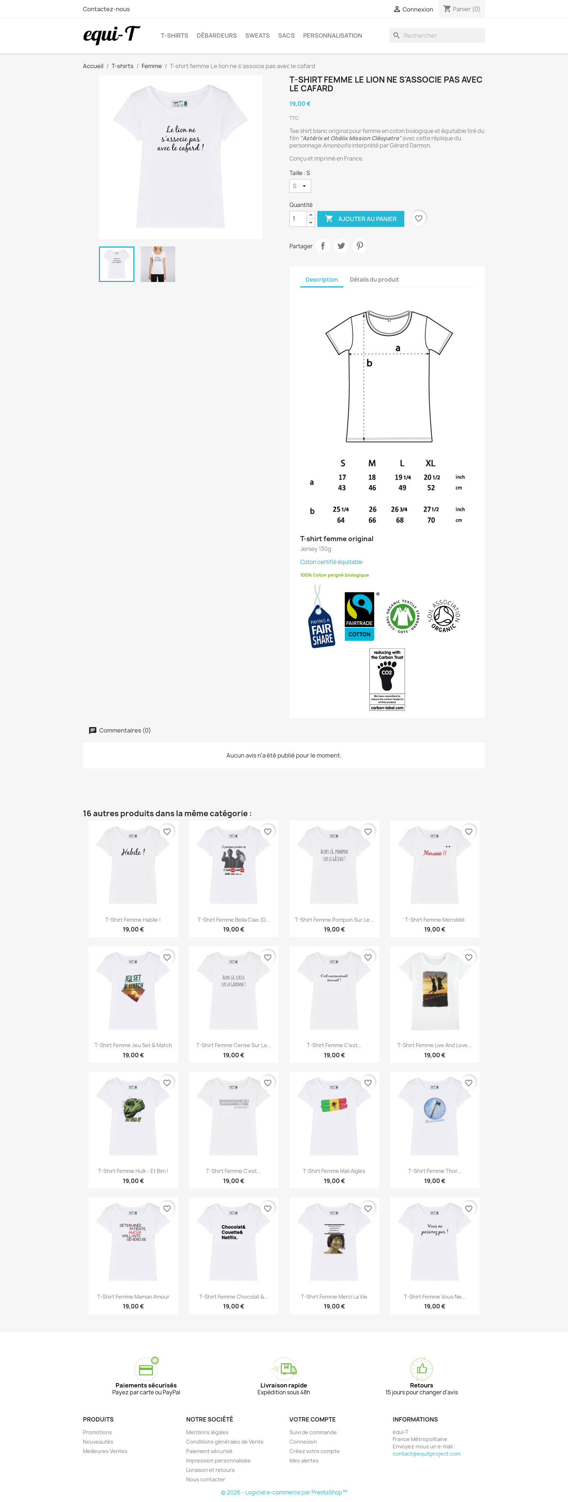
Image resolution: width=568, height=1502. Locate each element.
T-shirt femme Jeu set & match (133, 1045)
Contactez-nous (106, 9)
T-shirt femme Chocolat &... (233, 1296)
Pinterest (359, 245)
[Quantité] (298, 219)
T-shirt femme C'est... (334, 1045)
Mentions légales (207, 1432)
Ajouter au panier (361, 219)
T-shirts (174, 36)
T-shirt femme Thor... (435, 1170)
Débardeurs (217, 36)
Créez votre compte (314, 1451)
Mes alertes (304, 1460)
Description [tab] (322, 279)
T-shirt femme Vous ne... (435, 1296)
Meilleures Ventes (105, 1451)
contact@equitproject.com (426, 1453)
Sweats (257, 36)
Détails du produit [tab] (374, 279)
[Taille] (300, 186)
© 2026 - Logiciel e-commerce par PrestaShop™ (284, 1492)
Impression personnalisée (218, 1460)
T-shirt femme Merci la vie (334, 1296)
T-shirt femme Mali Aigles (334, 1170)
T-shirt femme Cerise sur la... (233, 1045)
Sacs (286, 36)
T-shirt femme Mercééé (435, 919)
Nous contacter (205, 1479)
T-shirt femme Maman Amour (133, 1296)
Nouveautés (98, 1441)
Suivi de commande (313, 1432)
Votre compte (312, 1419)
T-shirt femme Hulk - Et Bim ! (133, 1170)
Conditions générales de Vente (225, 1441)
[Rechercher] (437, 35)
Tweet (341, 245)
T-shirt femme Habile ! (133, 919)
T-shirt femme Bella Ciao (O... (234, 919)
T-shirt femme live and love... (434, 1045)
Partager (323, 245)
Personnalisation (332, 36)
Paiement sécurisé (209, 1451)
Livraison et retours (210, 1469)
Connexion (303, 1441)
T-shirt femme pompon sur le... (334, 919)
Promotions (97, 1432)
